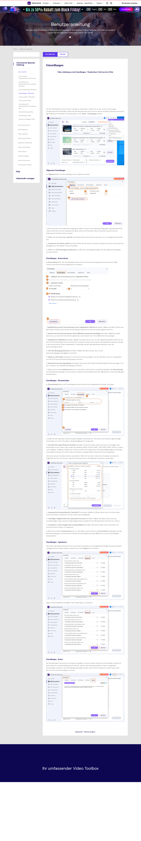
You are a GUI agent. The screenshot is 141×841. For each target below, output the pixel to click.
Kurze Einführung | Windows (27, 90)
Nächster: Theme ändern (85, 732)
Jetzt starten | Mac (25, 100)
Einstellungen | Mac (25, 115)
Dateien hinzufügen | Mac (27, 119)
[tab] (27, 72)
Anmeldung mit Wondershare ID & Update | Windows (27, 84)
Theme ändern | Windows (27, 97)
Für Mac (63, 54)
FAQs (18, 171)
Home (15, 49)
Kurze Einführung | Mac (26, 112)
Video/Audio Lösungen (25, 178)
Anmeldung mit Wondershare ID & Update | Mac (27, 106)
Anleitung (80, 3)
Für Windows (50, 54)
